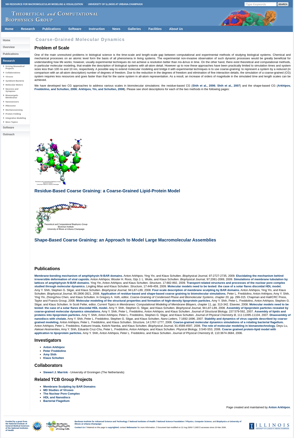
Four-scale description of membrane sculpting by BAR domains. (196, 290)
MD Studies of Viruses (58, 390)
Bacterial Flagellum (56, 401)
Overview (9, 47)
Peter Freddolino (54, 351)
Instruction (97, 29)
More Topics (12, 122)
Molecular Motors (14, 85)
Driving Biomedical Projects (15, 67)
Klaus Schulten (53, 358)
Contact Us (80, 427)
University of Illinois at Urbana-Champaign (115, 4)
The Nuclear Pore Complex (61, 393)
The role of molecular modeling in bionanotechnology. (239, 325)
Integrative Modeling (16, 118)
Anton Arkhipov (54, 347)
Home (9, 29)
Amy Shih (50, 354)
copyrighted (113, 427)
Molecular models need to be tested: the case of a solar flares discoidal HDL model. (224, 286)
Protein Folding (13, 114)
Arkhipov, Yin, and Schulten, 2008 (101, 89)
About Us (176, 29)
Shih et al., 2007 (228, 85)
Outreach (9, 134)
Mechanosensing (14, 110)
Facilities (155, 29)
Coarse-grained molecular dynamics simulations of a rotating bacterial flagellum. (228, 322)
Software (74, 29)
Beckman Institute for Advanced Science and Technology (101, 421)
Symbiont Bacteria (15, 81)
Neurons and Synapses (12, 90)
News (116, 29)
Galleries (134, 29)
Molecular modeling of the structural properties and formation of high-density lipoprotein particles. (143, 300)
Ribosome (11, 105)
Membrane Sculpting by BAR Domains (69, 386)
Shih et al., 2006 (203, 85)
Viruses (9, 76)
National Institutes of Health (142, 421)
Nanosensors (12, 101)
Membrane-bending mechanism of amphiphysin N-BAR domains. (78, 275)
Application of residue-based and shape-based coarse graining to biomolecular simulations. (163, 293)
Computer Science (203, 421)
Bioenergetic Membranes (12, 96)
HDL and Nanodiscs (56, 397)
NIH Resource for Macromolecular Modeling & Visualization (44, 4)
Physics (190, 421)
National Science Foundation (170, 421)
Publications (51, 29)
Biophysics (222, 421)
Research (28, 29)
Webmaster (131, 427)
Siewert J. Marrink (55, 372)
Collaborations (13, 72)
